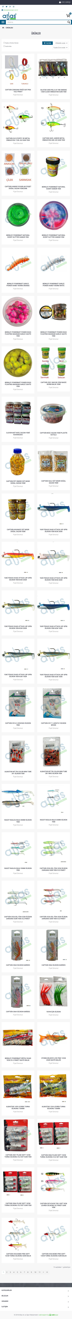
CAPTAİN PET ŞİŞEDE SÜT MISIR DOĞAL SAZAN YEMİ (18, 482)
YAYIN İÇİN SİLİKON (54, 1012)
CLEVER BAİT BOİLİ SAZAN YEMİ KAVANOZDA (18, 434)
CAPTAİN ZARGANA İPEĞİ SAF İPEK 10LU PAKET (18, 91)
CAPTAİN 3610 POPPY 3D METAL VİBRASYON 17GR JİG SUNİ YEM (18, 139)
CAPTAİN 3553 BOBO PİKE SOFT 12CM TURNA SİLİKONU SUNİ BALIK (18, 1255)
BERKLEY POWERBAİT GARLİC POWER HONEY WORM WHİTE (53, 285)
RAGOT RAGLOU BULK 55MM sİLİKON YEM (18, 869)
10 (35, 1272)
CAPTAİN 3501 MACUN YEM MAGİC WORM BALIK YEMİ (53, 383)
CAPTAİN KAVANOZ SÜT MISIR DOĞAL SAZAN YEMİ (18, 530)
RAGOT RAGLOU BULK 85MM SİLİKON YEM (18, 821)
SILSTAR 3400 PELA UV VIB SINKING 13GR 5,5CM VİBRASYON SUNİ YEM (53, 91)
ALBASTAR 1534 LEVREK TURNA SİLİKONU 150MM (53, 1108)
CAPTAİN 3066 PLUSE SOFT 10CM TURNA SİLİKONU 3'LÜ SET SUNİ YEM (53, 1156)
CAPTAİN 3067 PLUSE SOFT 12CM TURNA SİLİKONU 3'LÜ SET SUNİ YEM (18, 1156)
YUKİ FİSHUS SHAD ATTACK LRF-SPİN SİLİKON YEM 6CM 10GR (53, 627)
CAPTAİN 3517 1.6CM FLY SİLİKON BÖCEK (53, 724)
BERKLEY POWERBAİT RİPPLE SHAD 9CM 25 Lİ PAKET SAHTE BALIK (18, 1059)
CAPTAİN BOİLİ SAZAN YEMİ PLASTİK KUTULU (53, 434)
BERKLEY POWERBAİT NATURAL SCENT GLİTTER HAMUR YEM (18, 236)
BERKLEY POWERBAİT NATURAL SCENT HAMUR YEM (53, 188)
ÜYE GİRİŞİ (64, 2)
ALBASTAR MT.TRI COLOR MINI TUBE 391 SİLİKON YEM (18, 772)
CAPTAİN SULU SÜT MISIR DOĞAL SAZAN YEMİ (53, 482)
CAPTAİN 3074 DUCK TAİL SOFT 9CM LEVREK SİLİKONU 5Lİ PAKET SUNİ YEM (53, 1205)
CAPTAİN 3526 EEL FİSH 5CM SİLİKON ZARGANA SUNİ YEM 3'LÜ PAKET (53, 869)
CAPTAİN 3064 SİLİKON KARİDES (18, 965)
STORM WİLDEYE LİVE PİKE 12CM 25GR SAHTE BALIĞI (53, 1059)
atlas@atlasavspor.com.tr (11, 10)
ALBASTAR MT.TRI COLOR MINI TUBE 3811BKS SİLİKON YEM (53, 772)
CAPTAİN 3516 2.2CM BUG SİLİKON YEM (18, 724)
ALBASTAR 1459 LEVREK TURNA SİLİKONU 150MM (18, 1108)
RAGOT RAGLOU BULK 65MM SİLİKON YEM (53, 821)
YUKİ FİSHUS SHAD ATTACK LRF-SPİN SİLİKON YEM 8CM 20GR (53, 530)
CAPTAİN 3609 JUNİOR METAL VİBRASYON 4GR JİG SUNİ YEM (53, 139)
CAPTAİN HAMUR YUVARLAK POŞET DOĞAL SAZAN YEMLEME (18, 187)
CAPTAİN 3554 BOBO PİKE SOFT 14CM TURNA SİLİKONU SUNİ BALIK (53, 1255)
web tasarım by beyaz (48, 1315)
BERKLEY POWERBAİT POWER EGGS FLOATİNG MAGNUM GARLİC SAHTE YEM (18, 334)
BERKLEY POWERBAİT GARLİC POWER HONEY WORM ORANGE (18, 285)
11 (40, 1272)
